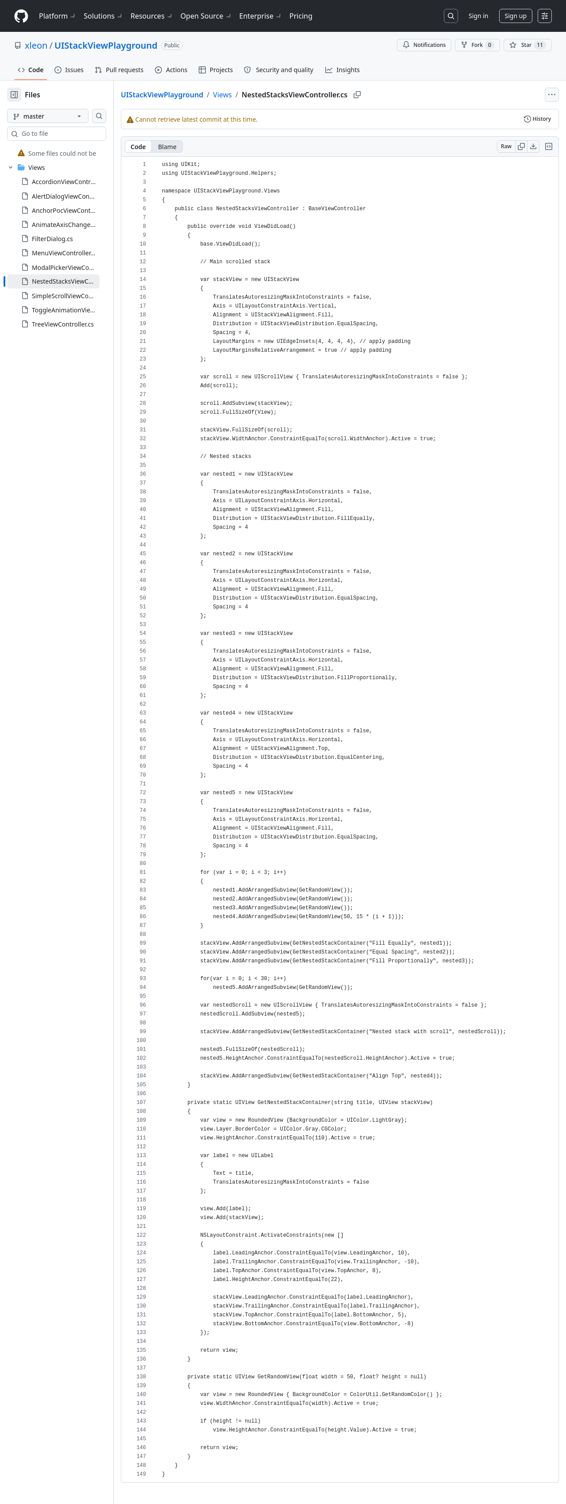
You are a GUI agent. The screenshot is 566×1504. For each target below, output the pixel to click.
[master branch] (62, 116)
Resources (152, 16)
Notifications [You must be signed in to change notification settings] (424, 45)
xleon (36, 45)
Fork (477, 45)
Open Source (206, 16)
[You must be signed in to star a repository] (528, 45)
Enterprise (260, 16)
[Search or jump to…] (451, 16)
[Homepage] (21, 16)
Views (250, 95)
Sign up (516, 16)
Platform (58, 16)
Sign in (478, 16)
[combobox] (74, 133)
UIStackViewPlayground (106, 45)
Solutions (103, 16)
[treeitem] (67, 153)
